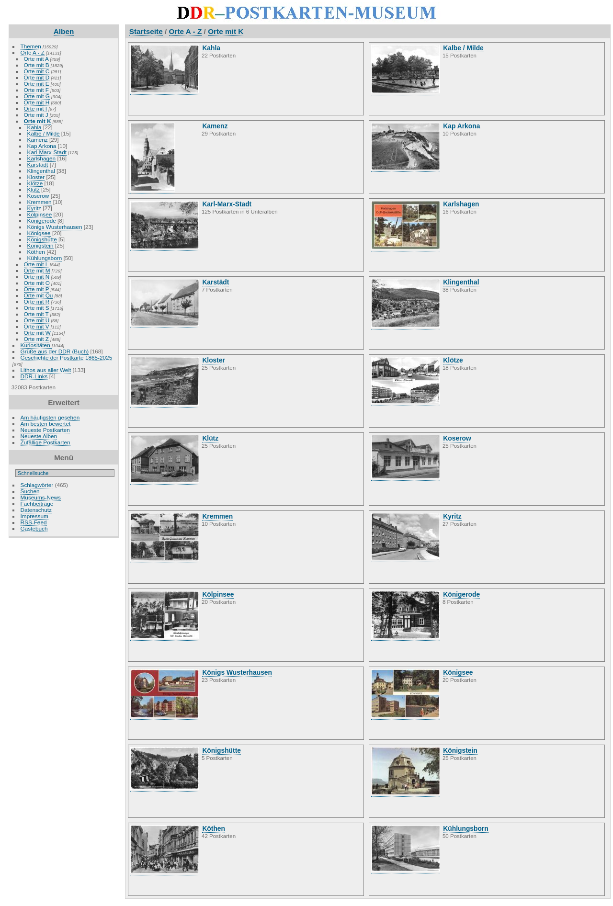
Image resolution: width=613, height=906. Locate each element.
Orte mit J (36, 115)
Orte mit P (36, 289)
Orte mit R (37, 301)
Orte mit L (36, 264)
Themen (31, 46)
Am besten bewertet (46, 423)
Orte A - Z (33, 52)
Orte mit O (37, 283)
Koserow (38, 196)
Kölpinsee (39, 214)
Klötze (35, 183)
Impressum (34, 516)
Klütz (33, 189)
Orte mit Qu (38, 295)
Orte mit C (37, 71)
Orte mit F (36, 90)
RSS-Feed (34, 522)
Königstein (40, 245)
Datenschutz (36, 510)
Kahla (34, 127)
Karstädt (37, 164)
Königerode (41, 220)
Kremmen (39, 202)
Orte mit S (36, 308)
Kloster (36, 177)
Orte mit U (37, 320)
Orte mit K (37, 121)
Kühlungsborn (44, 258)
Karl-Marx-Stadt (47, 152)
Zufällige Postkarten (45, 442)
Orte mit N (37, 276)
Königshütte (42, 239)
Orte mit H (37, 102)
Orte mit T (36, 314)
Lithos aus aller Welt (46, 370)
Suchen (30, 491)
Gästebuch (34, 528)
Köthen (36, 252)
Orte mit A (36, 59)
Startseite (146, 31)
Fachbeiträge (37, 503)
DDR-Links (34, 376)
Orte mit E (36, 83)
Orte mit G (37, 96)
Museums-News (41, 497)
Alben (64, 31)
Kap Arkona (42, 146)
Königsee (39, 233)
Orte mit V (36, 326)
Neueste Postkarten (45, 430)
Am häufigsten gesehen (50, 417)
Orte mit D (37, 77)
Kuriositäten (36, 345)
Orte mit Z (36, 339)
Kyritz (34, 208)
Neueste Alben (39, 436)
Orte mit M (37, 270)
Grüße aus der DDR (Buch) (55, 351)
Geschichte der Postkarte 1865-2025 (67, 357)
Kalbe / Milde (43, 133)
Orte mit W (37, 332)
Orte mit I (35, 108)
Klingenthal (41, 171)
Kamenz (37, 139)
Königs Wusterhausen (54, 227)
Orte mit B (36, 65)
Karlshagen (41, 158)
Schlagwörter (37, 485)
